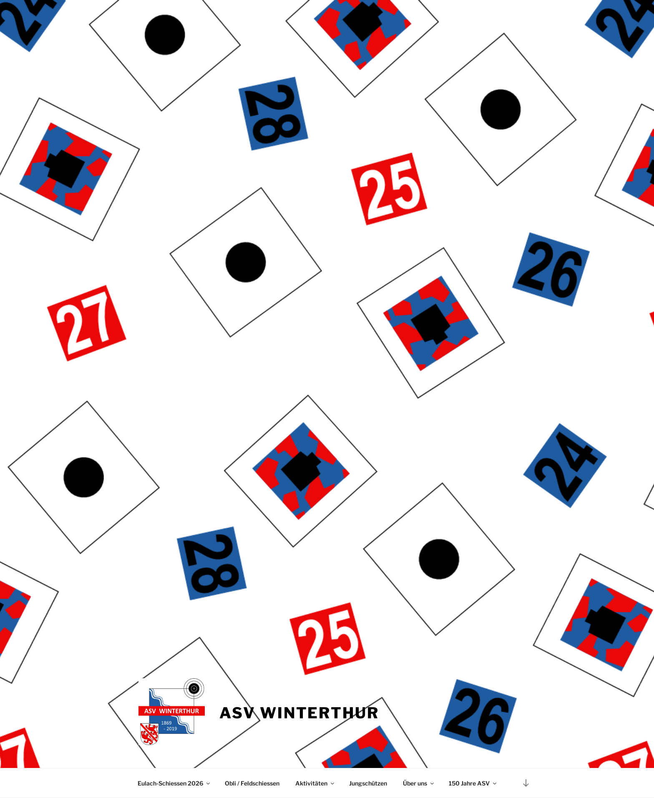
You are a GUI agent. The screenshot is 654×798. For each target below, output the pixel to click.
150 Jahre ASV (473, 783)
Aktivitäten (315, 783)
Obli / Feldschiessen (252, 783)
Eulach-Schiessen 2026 (174, 783)
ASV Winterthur (299, 713)
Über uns (419, 783)
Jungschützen (368, 783)
